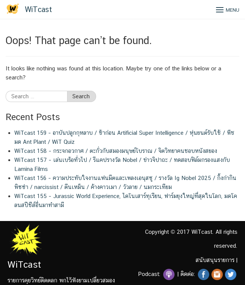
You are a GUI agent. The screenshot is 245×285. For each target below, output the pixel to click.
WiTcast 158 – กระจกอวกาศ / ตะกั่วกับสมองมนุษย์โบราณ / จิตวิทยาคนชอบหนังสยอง (115, 151)
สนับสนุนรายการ (215, 260)
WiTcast (38, 9)
